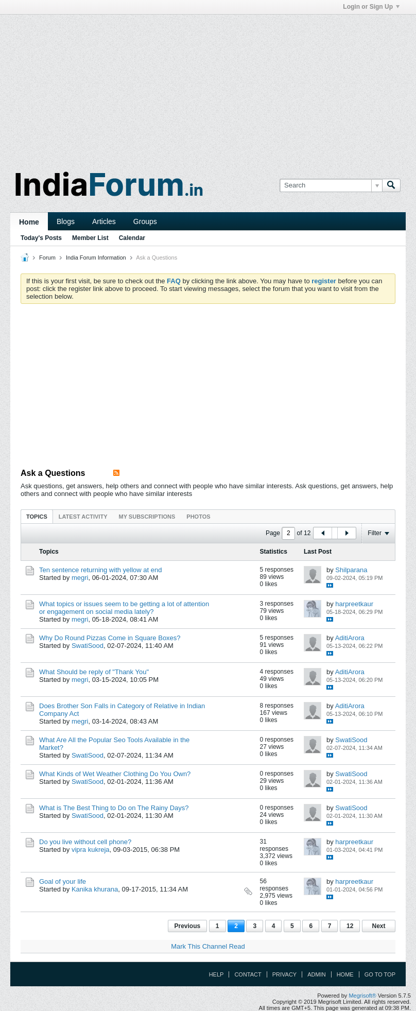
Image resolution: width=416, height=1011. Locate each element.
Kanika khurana (95, 889)
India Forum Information (96, 257)
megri (80, 577)
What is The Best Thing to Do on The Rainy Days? (113, 808)
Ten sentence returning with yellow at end (100, 570)
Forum (47, 257)
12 (349, 926)
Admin (316, 974)
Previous (188, 926)
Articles (104, 221)
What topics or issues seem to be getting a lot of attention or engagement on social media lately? (124, 607)
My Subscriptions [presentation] (147, 516)
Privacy (284, 974)
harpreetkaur (354, 604)
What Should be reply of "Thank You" (94, 672)
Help (216, 974)
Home (29, 222)
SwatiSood (87, 645)
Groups (145, 221)
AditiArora (350, 638)
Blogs (66, 221)
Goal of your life (62, 881)
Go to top (380, 974)
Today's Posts (41, 238)
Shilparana (351, 570)
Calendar (132, 238)
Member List (90, 238)
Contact (247, 974)
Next (378, 926)
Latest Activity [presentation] (83, 516)
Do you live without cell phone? (85, 842)
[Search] (331, 185)
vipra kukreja (91, 849)
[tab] (37, 516)
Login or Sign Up (371, 6)
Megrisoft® (362, 995)
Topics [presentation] (36, 516)
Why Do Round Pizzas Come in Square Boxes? (110, 638)
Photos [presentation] (198, 516)
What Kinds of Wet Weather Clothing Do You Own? (114, 774)
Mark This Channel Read (208, 946)
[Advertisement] (208, 86)
